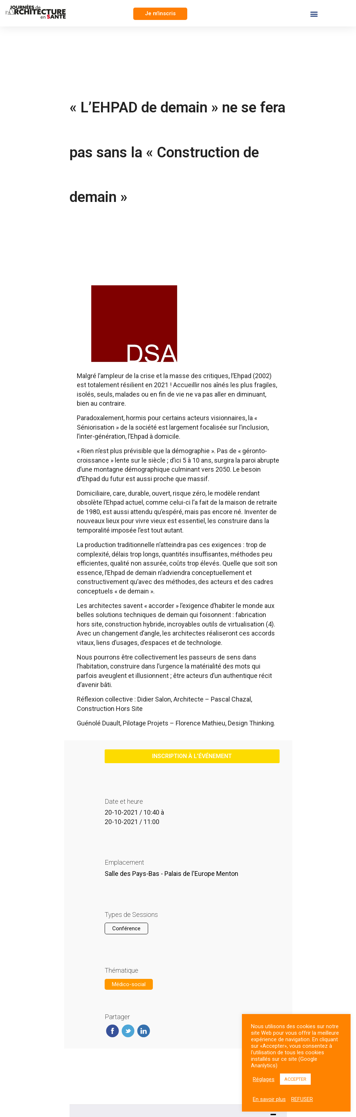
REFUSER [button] (302, 1099)
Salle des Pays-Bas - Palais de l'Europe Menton (171, 873)
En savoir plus (269, 1099)
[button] (160, 14)
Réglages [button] (264, 1079)
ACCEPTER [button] (295, 1079)
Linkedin (143, 1031)
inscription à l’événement (192, 756)
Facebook (112, 1031)
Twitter (128, 1031)
